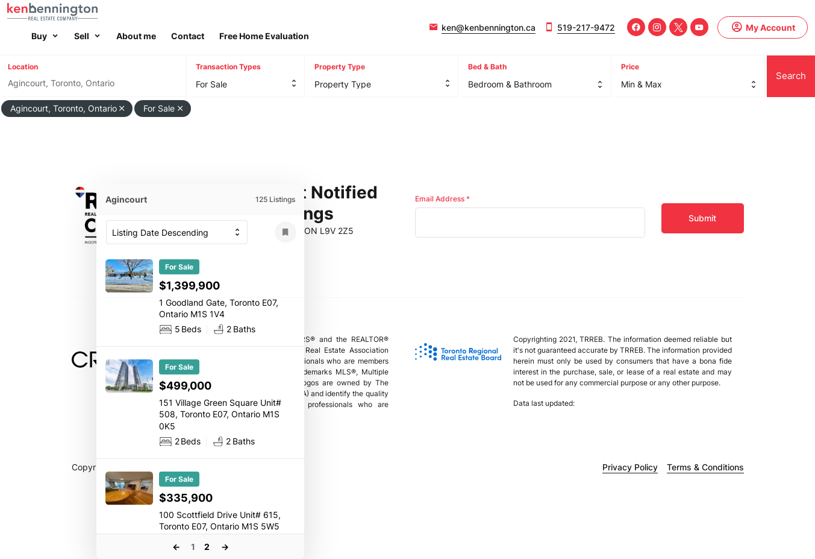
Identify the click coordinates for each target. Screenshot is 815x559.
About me (136, 36)
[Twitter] (678, 27)
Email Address (442, 198)
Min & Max (641, 84)
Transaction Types (228, 66)
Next (225, 547)
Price (630, 66)
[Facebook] (636, 27)
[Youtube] (699, 27)
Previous (176, 547)
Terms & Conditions (705, 467)
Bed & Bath (487, 66)
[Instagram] (657, 27)
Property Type (339, 66)
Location (23, 66)
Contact (187, 36)
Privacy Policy (630, 467)
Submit (702, 218)
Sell (81, 36)
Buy (39, 36)
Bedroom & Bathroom (510, 84)
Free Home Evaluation (264, 36)
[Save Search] (285, 232)
